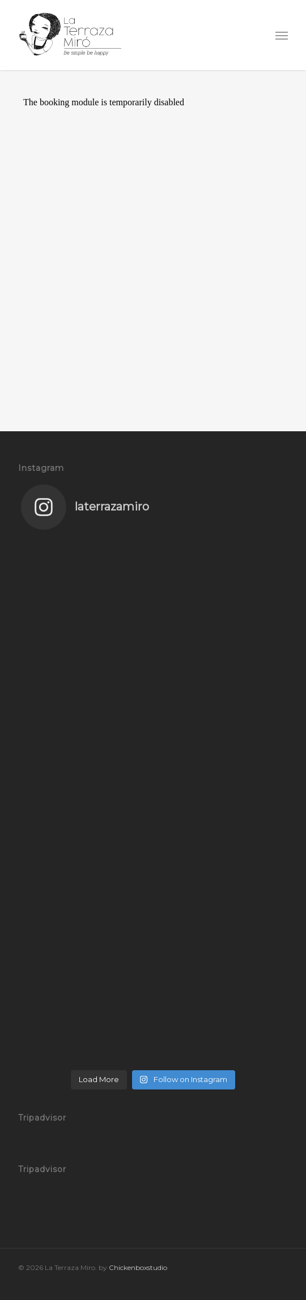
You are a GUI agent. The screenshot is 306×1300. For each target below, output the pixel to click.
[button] (281, 35)
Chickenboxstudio (138, 1267)
